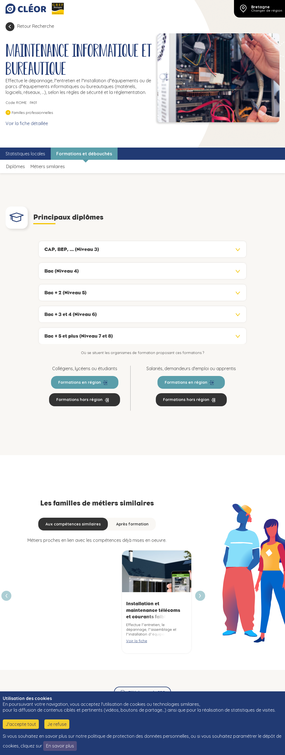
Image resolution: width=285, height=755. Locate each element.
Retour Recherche (35, 26)
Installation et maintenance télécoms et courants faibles (153, 610)
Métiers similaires (47, 166)
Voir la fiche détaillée (27, 123)
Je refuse (57, 724)
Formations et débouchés (84, 153)
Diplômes (15, 166)
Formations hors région (79, 399)
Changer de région (266, 10)
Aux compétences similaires (73, 524)
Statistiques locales (25, 153)
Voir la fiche (136, 641)
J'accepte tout (21, 724)
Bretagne (260, 7)
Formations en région (79, 382)
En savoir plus (60, 746)
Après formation (132, 524)
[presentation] (200, 596)
